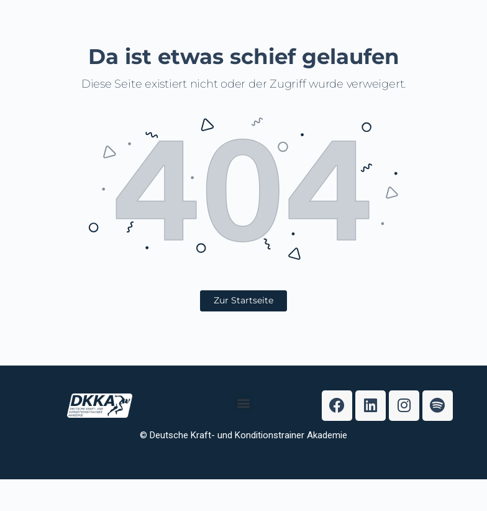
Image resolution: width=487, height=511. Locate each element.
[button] (243, 418)
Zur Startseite (243, 300)
